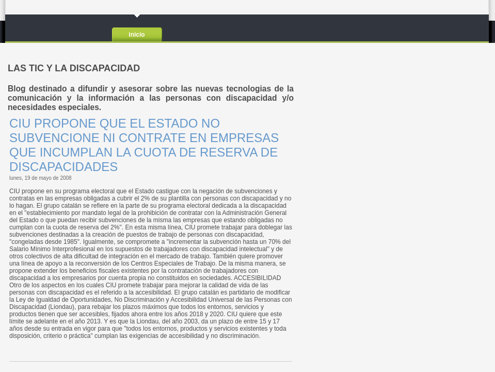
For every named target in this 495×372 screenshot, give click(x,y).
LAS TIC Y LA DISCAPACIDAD (60, 27)
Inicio (137, 34)
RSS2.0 (473, 28)
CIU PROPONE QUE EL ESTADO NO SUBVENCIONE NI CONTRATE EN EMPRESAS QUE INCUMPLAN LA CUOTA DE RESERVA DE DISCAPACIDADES (144, 145)
